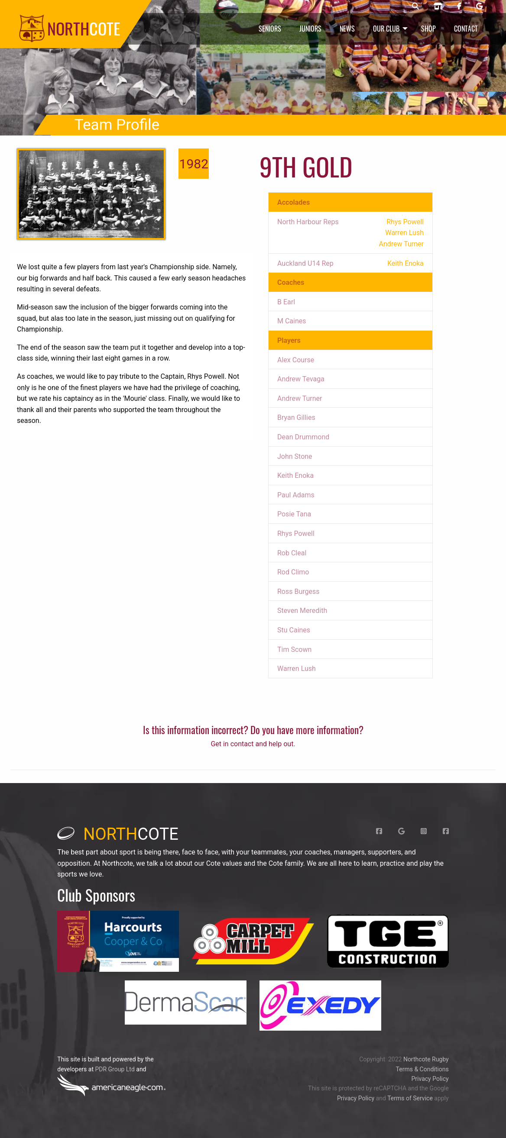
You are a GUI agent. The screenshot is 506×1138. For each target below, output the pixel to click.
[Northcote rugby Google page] (479, 6)
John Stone (294, 456)
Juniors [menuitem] (310, 28)
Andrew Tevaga (300, 379)
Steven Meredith (302, 610)
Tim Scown (294, 649)
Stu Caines (293, 630)
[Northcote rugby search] (415, 6)
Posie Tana (294, 514)
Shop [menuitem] (428, 28)
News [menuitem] (347, 28)
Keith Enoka (295, 475)
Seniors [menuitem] (270, 28)
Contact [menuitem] (466, 28)
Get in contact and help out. (253, 744)
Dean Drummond (303, 437)
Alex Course (295, 360)
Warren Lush (296, 668)
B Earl (286, 302)
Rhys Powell (296, 533)
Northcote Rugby (426, 1059)
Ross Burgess (298, 591)
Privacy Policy (429, 1078)
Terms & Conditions (422, 1069)
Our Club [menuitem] (386, 28)
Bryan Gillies (296, 417)
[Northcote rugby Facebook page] (459, 6)
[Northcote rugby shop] (437, 6)
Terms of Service (410, 1098)
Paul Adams (296, 495)
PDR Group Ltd (114, 1069)
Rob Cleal (291, 553)
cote (117, 834)
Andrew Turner (299, 398)
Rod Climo (293, 572)
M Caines (291, 321)
